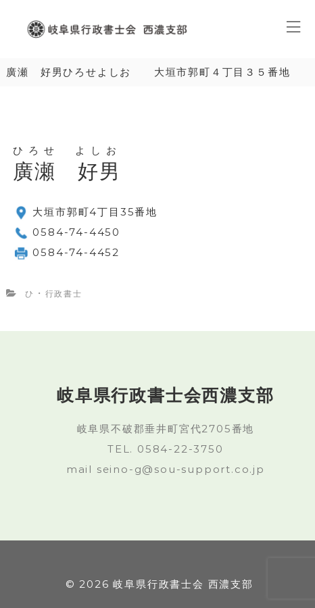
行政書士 (63, 293)
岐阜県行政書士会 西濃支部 (183, 584)
